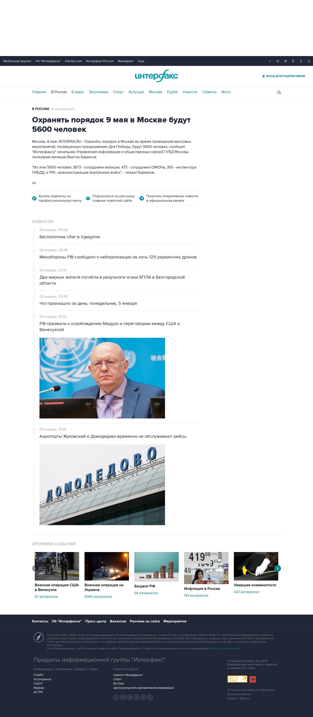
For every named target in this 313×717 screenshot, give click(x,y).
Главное (39, 92)
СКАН (117, 679)
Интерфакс (156, 75)
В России (59, 92)
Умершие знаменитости (255, 585)
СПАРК (38, 675)
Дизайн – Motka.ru (238, 698)
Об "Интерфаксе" (48, 61)
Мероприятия (174, 621)
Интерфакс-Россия (99, 61)
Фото (226, 92)
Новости (190, 92)
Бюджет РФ (144, 586)
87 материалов (46, 597)
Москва (155, 92)
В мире (78, 92)
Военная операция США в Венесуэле (57, 587)
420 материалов (246, 592)
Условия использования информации (251, 690)
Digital (172, 92)
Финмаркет (126, 61)
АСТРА (38, 692)
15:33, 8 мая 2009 (63, 109)
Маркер (39, 688)
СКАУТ (38, 683)
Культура (136, 92)
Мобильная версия (17, 61)
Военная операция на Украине (104, 587)
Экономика (98, 92)
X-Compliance (42, 679)
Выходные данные (239, 694)
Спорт (118, 92)
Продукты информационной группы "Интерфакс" (99, 659)
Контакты (40, 621)
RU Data (118, 683)
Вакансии (118, 621)
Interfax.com (73, 61)
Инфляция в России (202, 589)
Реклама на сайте (145, 621)
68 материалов (146, 593)
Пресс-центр (95, 621)
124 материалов (196, 596)
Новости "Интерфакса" (128, 675)
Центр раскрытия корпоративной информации (143, 688)
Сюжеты (209, 92)
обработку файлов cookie (224, 648)
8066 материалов (98, 597)
